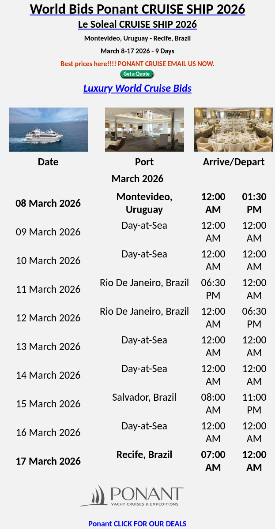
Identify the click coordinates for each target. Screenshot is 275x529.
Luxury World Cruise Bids (137, 88)
